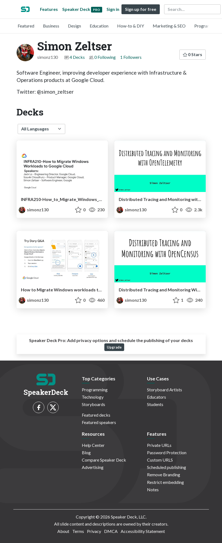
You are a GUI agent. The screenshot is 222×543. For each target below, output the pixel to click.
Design (74, 25)
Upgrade (114, 347)
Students (155, 404)
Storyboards (93, 404)
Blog (86, 452)
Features (49, 9)
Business (51, 25)
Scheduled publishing (166, 467)
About (63, 531)
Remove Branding (163, 474)
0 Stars (192, 54)
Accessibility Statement (143, 531)
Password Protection (166, 452)
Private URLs (159, 445)
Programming (207, 25)
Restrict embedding (165, 482)
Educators (156, 396)
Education (99, 25)
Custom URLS (160, 459)
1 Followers (131, 57)
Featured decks (96, 414)
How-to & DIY (130, 25)
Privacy (94, 531)
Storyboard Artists (164, 389)
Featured (26, 25)
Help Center (93, 445)
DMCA (111, 531)
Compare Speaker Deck (104, 459)
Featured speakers (99, 422)
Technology (93, 396)
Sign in (113, 9)
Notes (153, 489)
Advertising (93, 467)
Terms (78, 531)
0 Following (105, 57)
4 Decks (77, 57)
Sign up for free (140, 9)
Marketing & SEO (169, 25)
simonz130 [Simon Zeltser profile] (34, 209)
